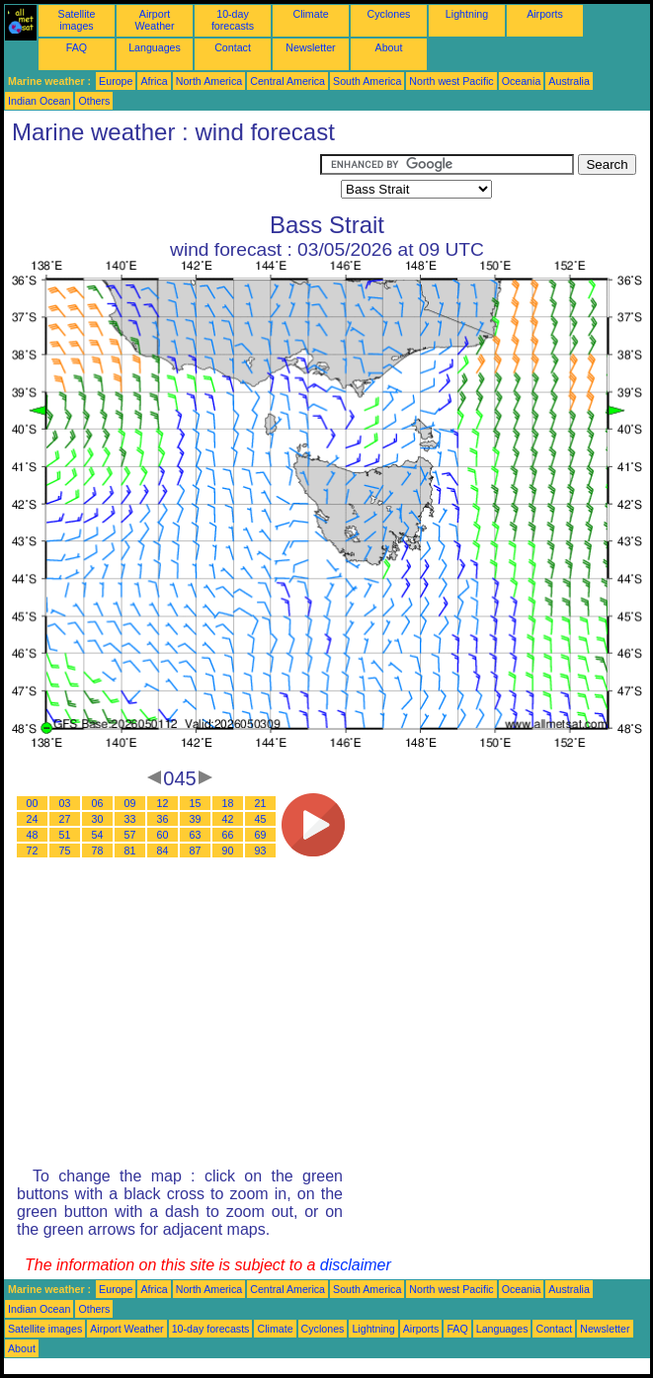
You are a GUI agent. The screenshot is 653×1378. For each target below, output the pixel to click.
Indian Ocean (39, 101)
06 (98, 803)
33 (130, 819)
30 (98, 819)
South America (367, 81)
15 (196, 803)
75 (65, 850)
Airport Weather (154, 20)
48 (33, 835)
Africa (153, 81)
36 (163, 819)
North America (209, 81)
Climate (310, 14)
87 (196, 850)
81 (130, 850)
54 (98, 835)
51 (65, 835)
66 (228, 835)
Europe (115, 81)
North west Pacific (451, 81)
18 (228, 803)
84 (163, 850)
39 (196, 819)
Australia (568, 81)
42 (228, 819)
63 (196, 835)
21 (261, 803)
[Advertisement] (162, 178)
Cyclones (389, 14)
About (389, 47)
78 (98, 850)
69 (261, 835)
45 (261, 819)
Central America (287, 81)
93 (261, 850)
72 (33, 850)
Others (94, 101)
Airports (545, 14)
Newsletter (310, 47)
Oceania (521, 81)
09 (130, 803)
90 (228, 850)
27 (65, 819)
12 (163, 803)
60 (163, 835)
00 (33, 803)
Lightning (467, 14)
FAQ (76, 47)
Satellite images (77, 20)
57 (130, 835)
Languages (154, 47)
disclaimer (355, 1264)
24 (33, 819)
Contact (232, 47)
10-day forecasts (232, 20)
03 (65, 803)
